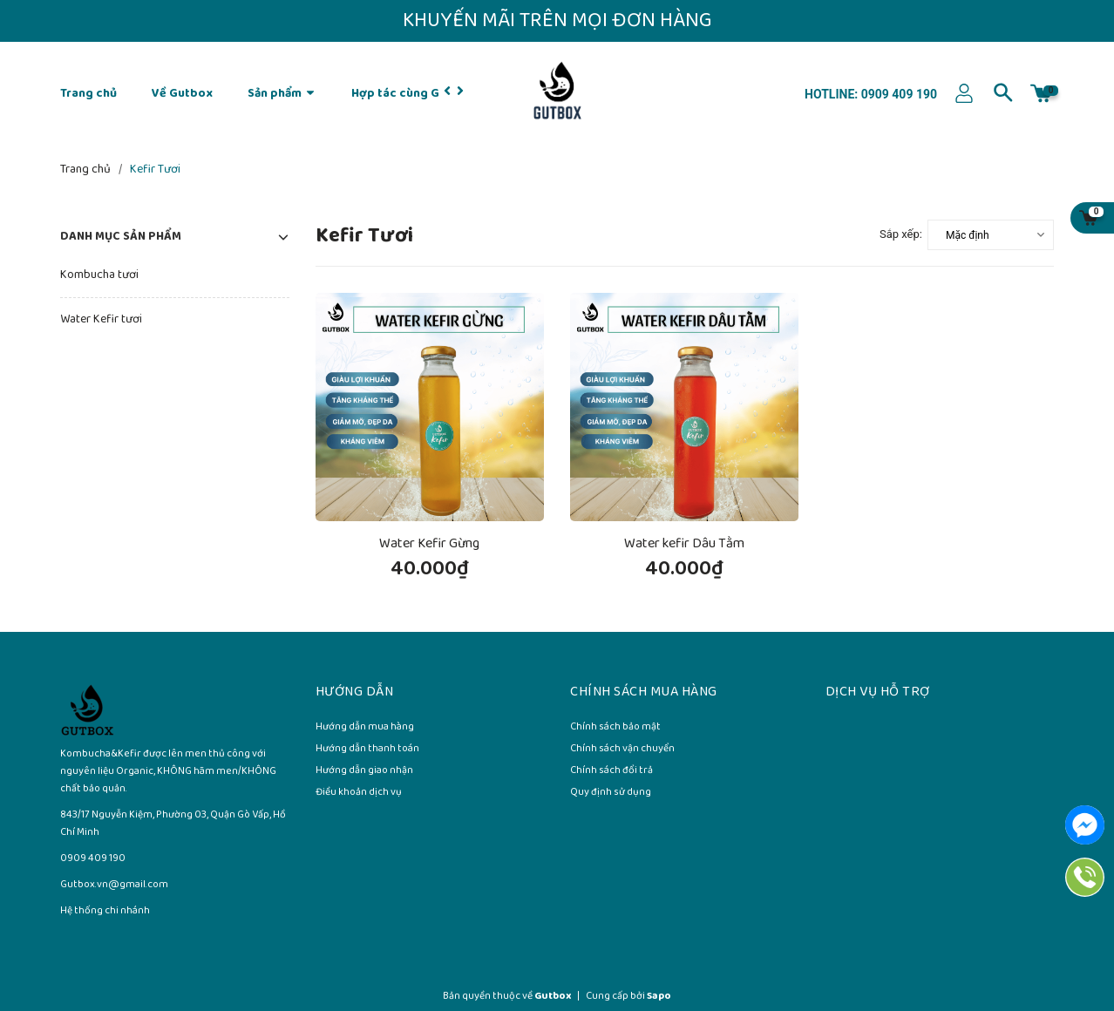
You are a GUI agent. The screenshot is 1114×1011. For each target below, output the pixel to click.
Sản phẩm (282, 94)
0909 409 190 (897, 94)
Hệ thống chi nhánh (105, 910)
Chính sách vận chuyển (622, 749)
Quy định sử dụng (610, 793)
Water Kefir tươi (101, 319)
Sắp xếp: (901, 234)
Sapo (659, 996)
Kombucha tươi (99, 275)
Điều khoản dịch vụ (359, 793)
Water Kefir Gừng (429, 543)
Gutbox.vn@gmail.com (114, 884)
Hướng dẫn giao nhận (364, 771)
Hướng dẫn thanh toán (367, 749)
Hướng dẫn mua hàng (365, 727)
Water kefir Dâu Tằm (684, 543)
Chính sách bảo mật (615, 727)
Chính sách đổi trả (611, 771)
